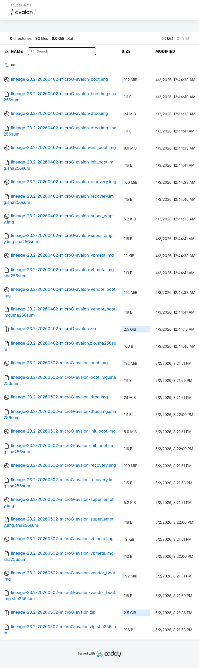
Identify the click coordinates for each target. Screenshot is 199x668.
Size (126, 51)
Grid (183, 38)
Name (17, 51)
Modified (165, 51)
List (167, 38)
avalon (24, 12)
